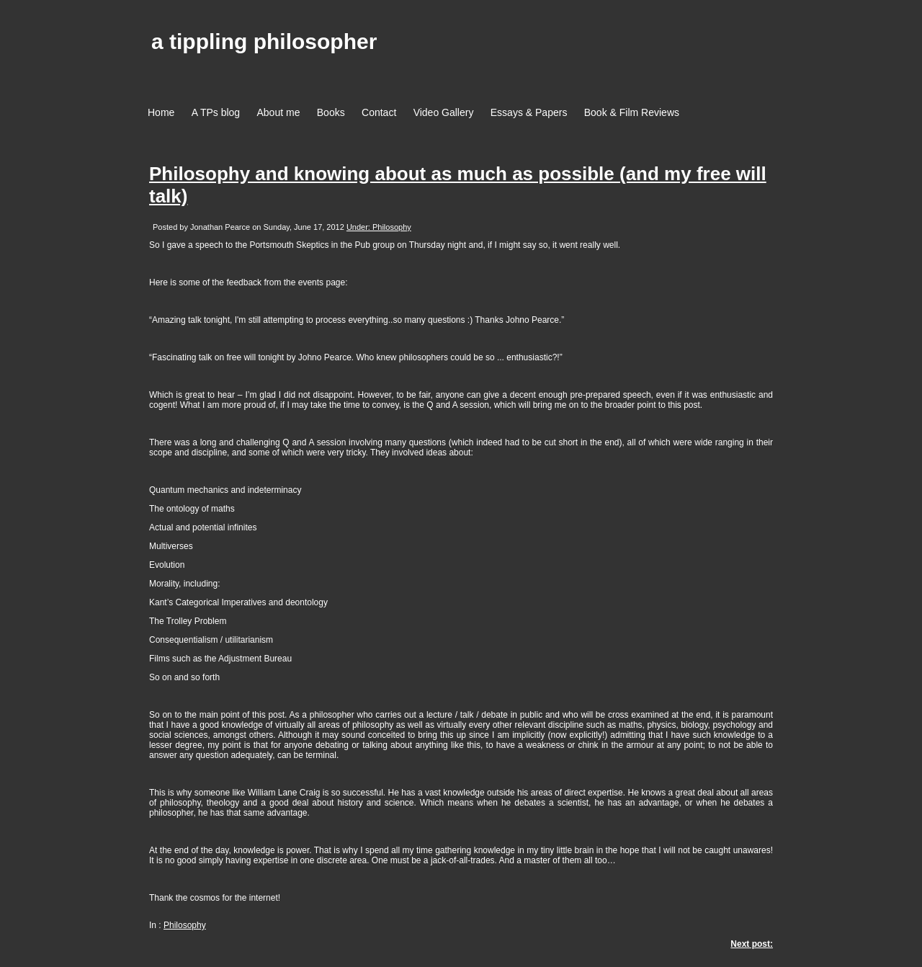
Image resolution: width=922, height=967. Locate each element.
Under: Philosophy (378, 227)
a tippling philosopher (264, 41)
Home (161, 112)
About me (278, 112)
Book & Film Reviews (631, 112)
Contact (379, 112)
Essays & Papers (529, 112)
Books (331, 112)
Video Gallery (443, 112)
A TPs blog (216, 112)
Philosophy (185, 925)
